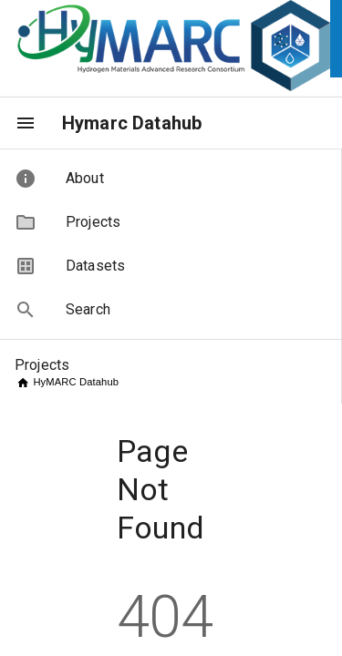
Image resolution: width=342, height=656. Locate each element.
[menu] (25, 123)
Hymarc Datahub (132, 123)
